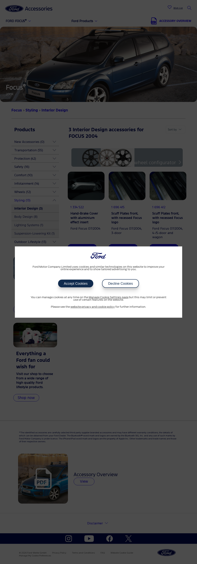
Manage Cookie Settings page (108, 297)
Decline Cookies (120, 283)
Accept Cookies (76, 283)
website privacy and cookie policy (92, 307)
